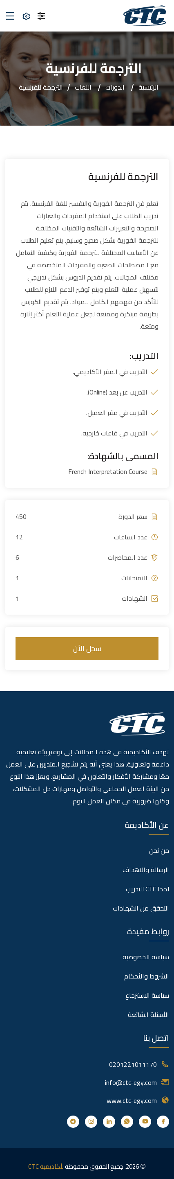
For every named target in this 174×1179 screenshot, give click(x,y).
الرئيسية (148, 87)
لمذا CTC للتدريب (147, 889)
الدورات (115, 87)
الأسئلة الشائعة (148, 1014)
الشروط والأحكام (146, 976)
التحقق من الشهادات (141, 908)
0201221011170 (133, 1064)
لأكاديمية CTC (46, 1166)
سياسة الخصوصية (146, 956)
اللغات (83, 87)
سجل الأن (87, 648)
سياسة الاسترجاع (147, 995)
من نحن (159, 850)
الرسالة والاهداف (146, 869)
